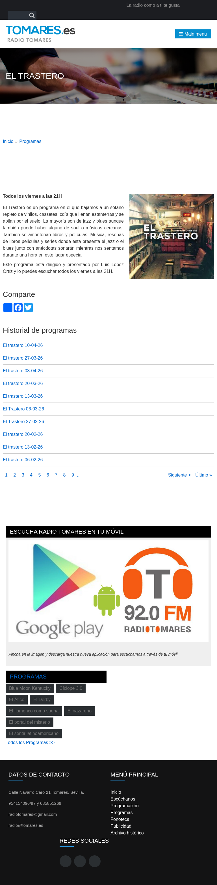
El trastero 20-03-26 (23, 383)
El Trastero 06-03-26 (23, 408)
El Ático (16, 699)
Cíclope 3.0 (70, 688)
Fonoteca (119, 819)
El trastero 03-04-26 (23, 370)
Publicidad (120, 826)
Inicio (8, 141)
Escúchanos (122, 799)
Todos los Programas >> (30, 742)
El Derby (42, 699)
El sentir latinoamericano (33, 733)
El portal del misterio (29, 722)
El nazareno (80, 710)
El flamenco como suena (33, 710)
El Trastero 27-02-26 (23, 421)
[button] (193, 33)
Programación (124, 805)
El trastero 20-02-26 (23, 434)
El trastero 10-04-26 (23, 345)
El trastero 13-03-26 (23, 396)
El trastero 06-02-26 (23, 459)
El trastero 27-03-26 (23, 358)
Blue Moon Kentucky (30, 688)
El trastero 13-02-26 (23, 447)
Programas (30, 141)
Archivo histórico (127, 832)
